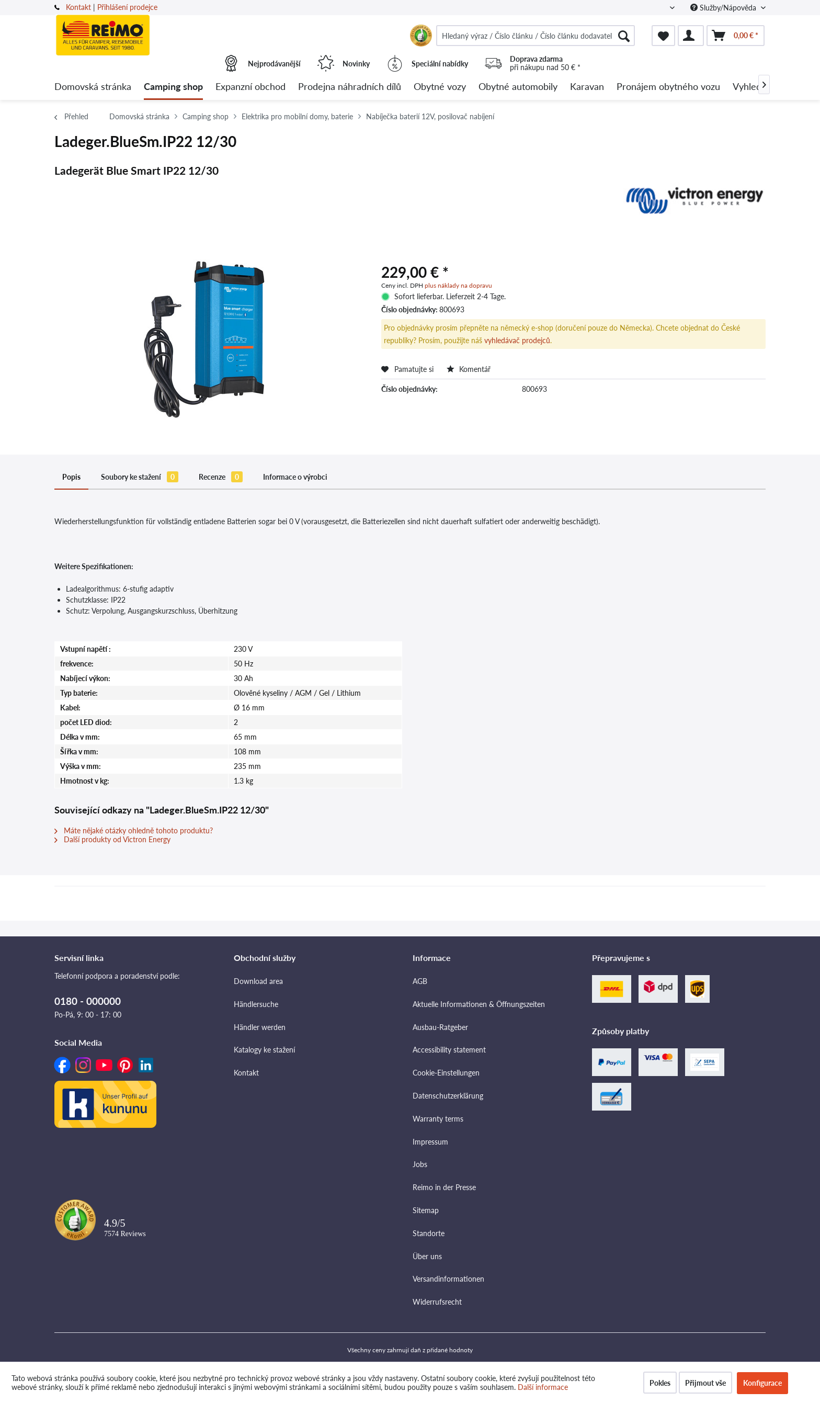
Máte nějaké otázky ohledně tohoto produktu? (133, 830)
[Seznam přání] (663, 35)
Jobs (420, 1164)
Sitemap (426, 1210)
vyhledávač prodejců (517, 340)
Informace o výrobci (295, 476)
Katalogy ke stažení (264, 1049)
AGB (420, 981)
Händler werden (260, 1027)
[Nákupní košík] (736, 35)
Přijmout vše (705, 1382)
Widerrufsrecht (437, 1301)
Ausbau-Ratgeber (440, 1027)
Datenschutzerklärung (448, 1095)
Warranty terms (438, 1118)
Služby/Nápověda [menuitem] (724, 7)
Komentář (469, 369)
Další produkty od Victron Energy (112, 839)
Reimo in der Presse (444, 1187)
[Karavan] (587, 87)
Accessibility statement (449, 1049)
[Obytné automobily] (518, 87)
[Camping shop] (173, 87)
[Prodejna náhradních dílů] (349, 87)
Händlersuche (256, 1004)
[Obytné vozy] (440, 87)
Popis (71, 476)
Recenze (221, 476)
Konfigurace (762, 1382)
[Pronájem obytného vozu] (668, 87)
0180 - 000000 (87, 1001)
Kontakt (78, 7)
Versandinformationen (448, 1278)
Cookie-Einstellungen (446, 1072)
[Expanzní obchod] (250, 87)
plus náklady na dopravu (458, 285)
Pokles (660, 1382)
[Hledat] (624, 35)
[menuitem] (535, 35)
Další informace (543, 1387)
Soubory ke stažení (139, 476)
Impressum (430, 1141)
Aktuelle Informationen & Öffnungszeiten (479, 1004)
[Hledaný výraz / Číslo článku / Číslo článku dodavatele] (535, 35)
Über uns (427, 1256)
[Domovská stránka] (92, 87)
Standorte (429, 1233)
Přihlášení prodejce (127, 7)
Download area (258, 981)
